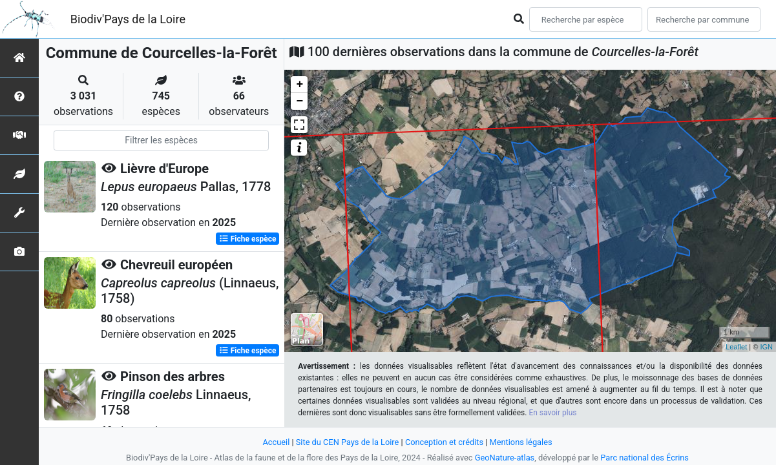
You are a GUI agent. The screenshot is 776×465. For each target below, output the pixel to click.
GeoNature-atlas (505, 457)
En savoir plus (552, 412)
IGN (766, 347)
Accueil (275, 442)
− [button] (299, 101)
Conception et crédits (444, 442)
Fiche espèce (248, 238)
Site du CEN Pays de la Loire (347, 442)
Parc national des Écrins (644, 457)
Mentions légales (521, 442)
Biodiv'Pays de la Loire (127, 19)
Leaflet (736, 347)
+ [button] (299, 84)
